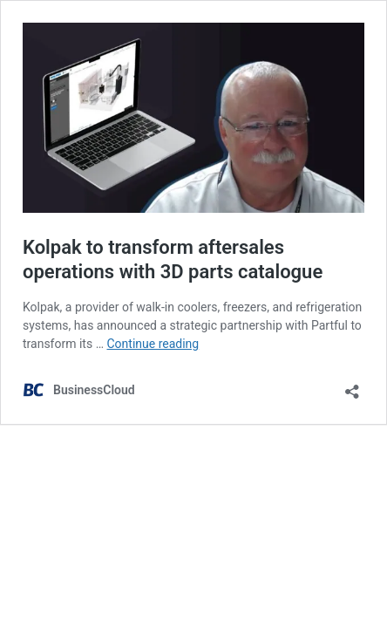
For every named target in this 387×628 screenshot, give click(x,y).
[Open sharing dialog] (352, 385)
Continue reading (153, 344)
